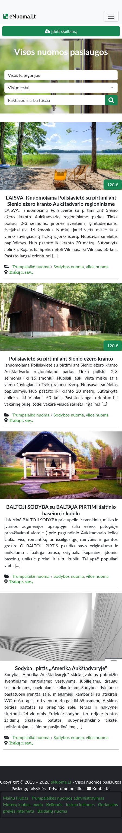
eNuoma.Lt (19, 16)
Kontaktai (98, 788)
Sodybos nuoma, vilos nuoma (80, 266)
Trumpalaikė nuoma (30, 266)
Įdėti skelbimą (61, 31)
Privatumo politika (67, 788)
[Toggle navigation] (111, 16)
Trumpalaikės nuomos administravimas (67, 797)
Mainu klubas (15, 797)
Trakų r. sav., (21, 272)
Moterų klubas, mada (23, 804)
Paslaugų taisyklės (29, 788)
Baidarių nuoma (52, 810)
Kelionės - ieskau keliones (70, 804)
